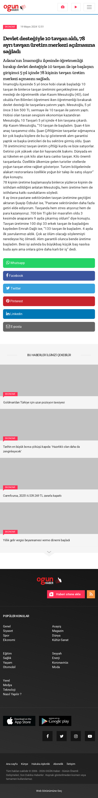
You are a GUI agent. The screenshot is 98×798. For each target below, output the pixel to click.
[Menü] (89, 7)
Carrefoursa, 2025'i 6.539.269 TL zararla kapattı (32, 496)
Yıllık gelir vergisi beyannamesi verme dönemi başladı (36, 540)
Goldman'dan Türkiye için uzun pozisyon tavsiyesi (34, 402)
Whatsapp (15, 263)
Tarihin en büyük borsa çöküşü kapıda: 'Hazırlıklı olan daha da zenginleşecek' (41, 449)
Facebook (14, 275)
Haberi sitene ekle (65, 594)
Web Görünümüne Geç (49, 790)
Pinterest (14, 301)
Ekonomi (10, 26)
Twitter (13, 288)
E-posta (14, 326)
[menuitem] (63, 7)
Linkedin (14, 314)
